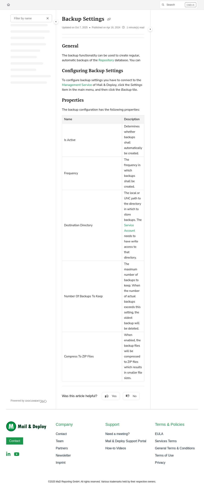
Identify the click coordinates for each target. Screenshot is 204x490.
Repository (106, 60)
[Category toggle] (56, 21)
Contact (14, 441)
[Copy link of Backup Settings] (109, 19)
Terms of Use (164, 455)
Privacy (160, 462)
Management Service (77, 85)
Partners (62, 448)
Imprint (61, 462)
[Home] (8, 5)
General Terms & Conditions (175, 448)
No (131, 396)
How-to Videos (115, 448)
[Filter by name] (31, 18)
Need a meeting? (117, 434)
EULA (159, 434)
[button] (179, 5)
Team (60, 441)
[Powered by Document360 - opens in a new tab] (29, 400)
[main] (103, 209)
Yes (111, 396)
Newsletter (63, 455)
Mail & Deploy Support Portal (125, 441)
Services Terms (166, 441)
